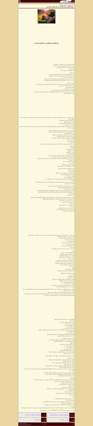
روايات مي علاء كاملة (64, 419)
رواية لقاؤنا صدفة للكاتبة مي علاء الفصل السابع (59, 414)
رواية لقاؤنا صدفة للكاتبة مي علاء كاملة (33, 414)
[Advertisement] (46, 33)
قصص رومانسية (37, 419)
